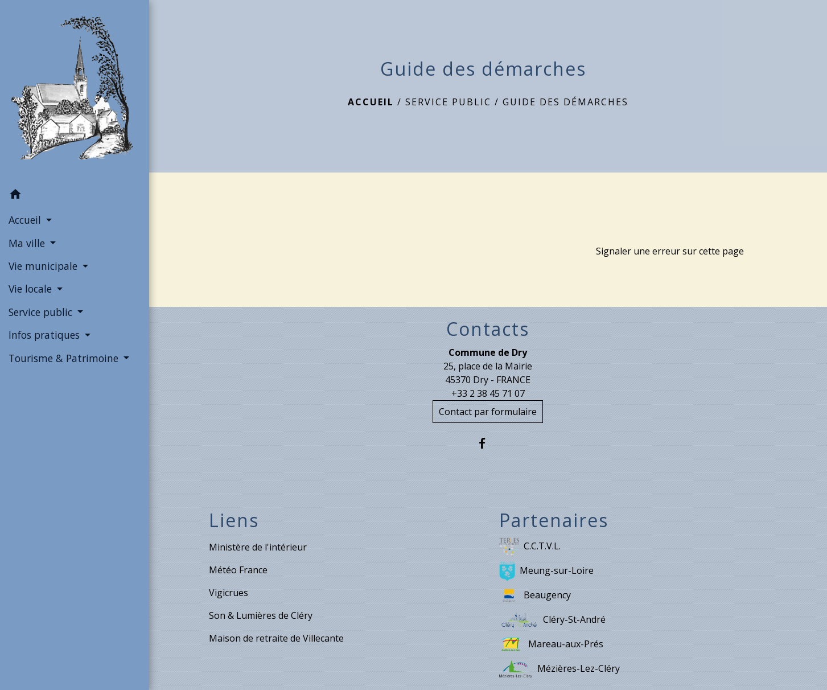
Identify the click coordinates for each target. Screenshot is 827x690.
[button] (75, 195)
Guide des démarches (565, 102)
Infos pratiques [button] (46, 335)
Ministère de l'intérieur (258, 547)
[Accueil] (75, 91)
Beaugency (535, 596)
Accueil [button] (26, 220)
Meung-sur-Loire (546, 571)
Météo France (238, 570)
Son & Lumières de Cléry (260, 615)
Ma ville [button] (28, 243)
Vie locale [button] (32, 288)
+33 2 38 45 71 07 (488, 393)
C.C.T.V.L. (530, 547)
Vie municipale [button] (44, 266)
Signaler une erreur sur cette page (670, 251)
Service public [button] (42, 312)
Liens (234, 520)
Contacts (487, 329)
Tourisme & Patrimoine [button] (65, 358)
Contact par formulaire (488, 411)
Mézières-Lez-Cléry (559, 669)
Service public (448, 102)
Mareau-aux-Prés (551, 645)
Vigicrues (228, 592)
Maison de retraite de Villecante (276, 638)
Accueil (371, 102)
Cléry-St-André (552, 620)
